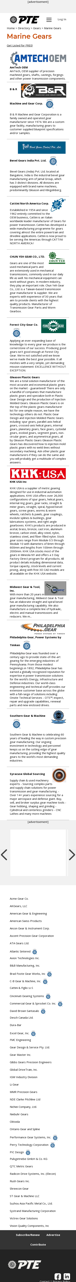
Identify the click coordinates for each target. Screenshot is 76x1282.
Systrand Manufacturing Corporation (33, 1211)
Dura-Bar (15, 1025)
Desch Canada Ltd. (21, 1017)
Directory (24, 28)
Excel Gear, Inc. (23, 1033)
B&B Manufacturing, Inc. (25, 965)
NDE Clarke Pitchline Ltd (25, 1099)
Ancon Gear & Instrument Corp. (30, 928)
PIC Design (20, 1152)
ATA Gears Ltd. (19, 943)
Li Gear (14, 1084)
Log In (62, 19)
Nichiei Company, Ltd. (23, 1107)
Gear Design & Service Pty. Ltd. (30, 1047)
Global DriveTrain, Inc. (24, 1069)
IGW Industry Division (23, 1077)
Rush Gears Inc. (20, 1181)
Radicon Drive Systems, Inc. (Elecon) (33, 1173)
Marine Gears (52, 28)
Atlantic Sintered (23, 951)
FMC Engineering (20, 1040)
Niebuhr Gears (19, 1114)
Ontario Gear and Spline (25, 1129)
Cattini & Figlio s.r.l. (21, 988)
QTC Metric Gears (21, 1166)
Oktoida (15, 1121)
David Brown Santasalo (27, 1011)
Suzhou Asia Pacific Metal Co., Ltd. (31, 1203)
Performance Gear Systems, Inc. (34, 1137)
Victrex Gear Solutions (24, 1218)
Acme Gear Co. (19, 898)
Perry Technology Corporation (32, 1144)
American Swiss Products (26, 921)
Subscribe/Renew (28, 1235)
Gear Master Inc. (20, 1055)
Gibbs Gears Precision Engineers (31, 1062)
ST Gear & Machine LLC (24, 1196)
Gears (37, 28)
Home (11, 28)
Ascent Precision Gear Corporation (32, 936)
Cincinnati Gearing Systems (30, 996)
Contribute (38, 1244)
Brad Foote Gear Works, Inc (31, 973)
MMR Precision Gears (23, 1092)
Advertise (53, 1235)
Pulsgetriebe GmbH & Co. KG (28, 1159)
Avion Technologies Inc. (24, 958)
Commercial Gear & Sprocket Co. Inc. (36, 1003)
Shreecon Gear (19, 1188)
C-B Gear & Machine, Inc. (29, 981)
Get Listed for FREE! (20, 45)
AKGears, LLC (18, 906)
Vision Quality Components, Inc (29, 1226)
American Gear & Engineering (28, 913)
